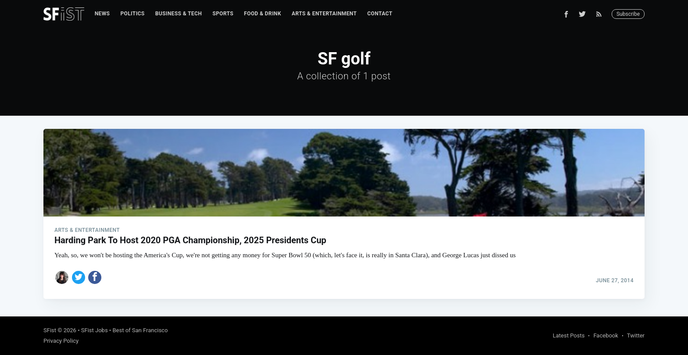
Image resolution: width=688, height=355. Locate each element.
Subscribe (628, 14)
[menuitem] (102, 13)
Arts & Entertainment (324, 14)
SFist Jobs (94, 330)
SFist (49, 330)
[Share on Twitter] (78, 277)
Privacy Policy (61, 340)
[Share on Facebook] (94, 277)
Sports (222, 14)
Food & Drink (262, 14)
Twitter (636, 335)
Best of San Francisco (140, 330)
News (102, 14)
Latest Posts (569, 335)
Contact (379, 14)
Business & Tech (178, 14)
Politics (132, 14)
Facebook (605, 335)
